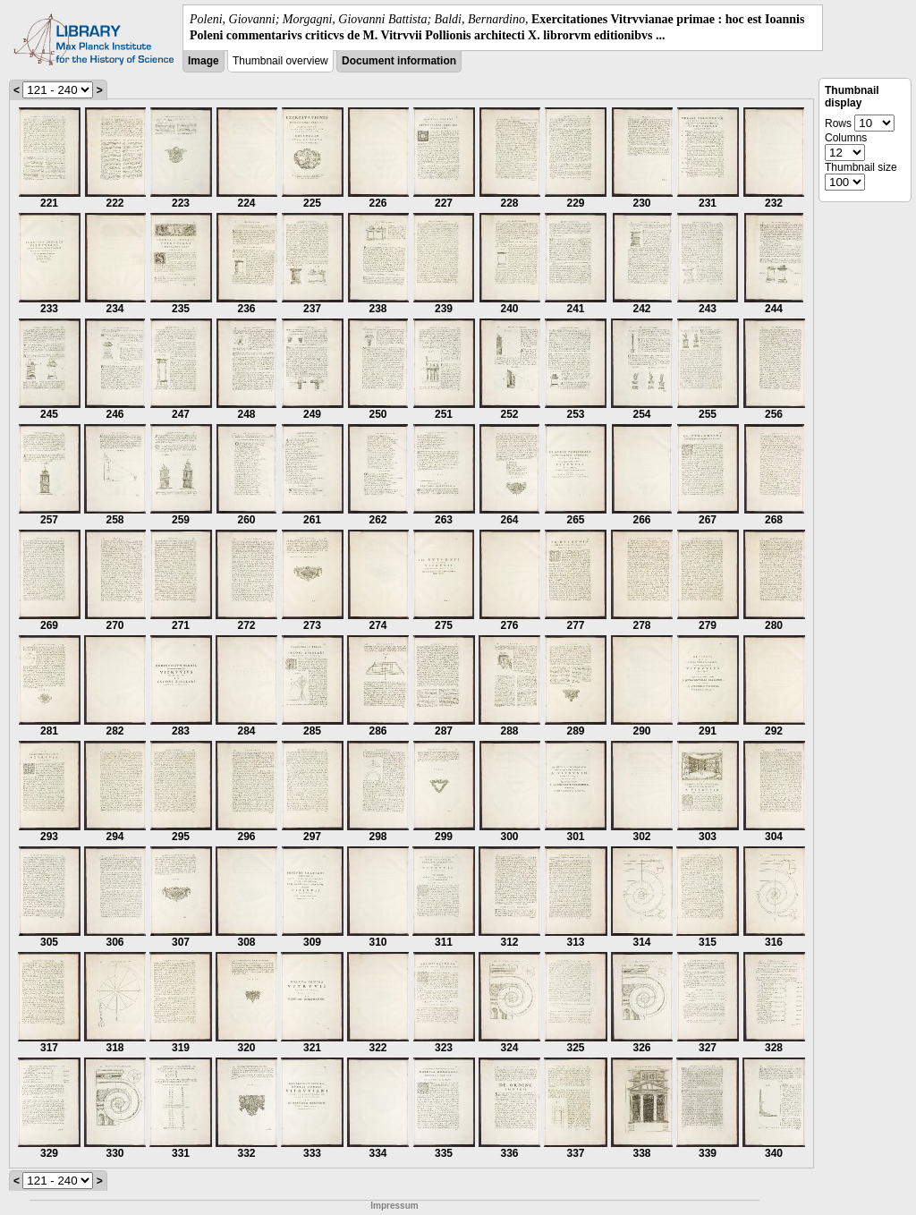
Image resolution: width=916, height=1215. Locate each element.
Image (203, 61)
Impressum (394, 1206)
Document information (399, 61)
